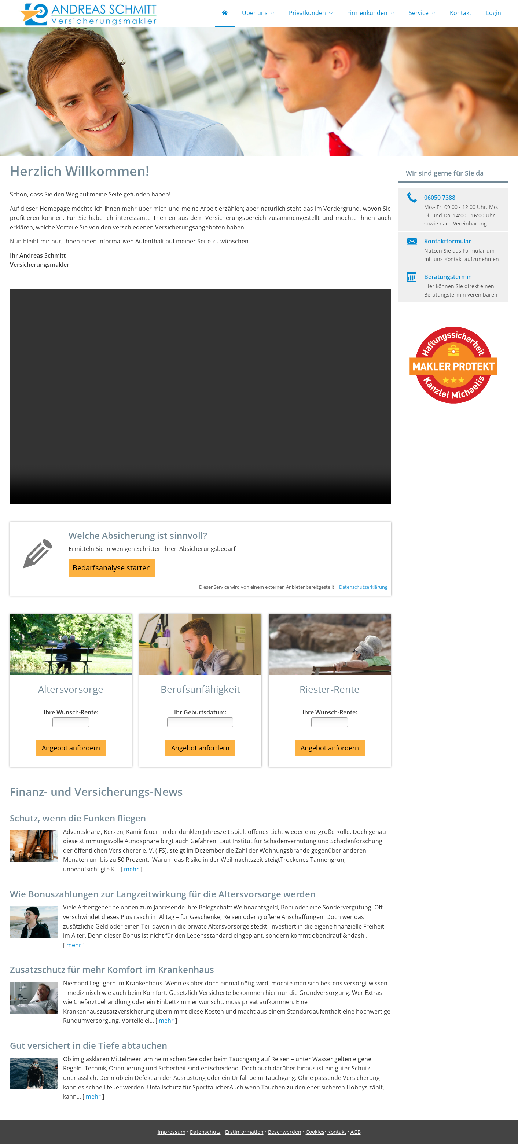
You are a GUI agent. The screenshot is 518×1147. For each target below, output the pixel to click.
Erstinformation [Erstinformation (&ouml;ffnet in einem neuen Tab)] (244, 1134)
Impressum (171, 1134)
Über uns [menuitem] (255, 14)
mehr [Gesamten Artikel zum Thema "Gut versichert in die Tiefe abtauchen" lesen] (93, 1099)
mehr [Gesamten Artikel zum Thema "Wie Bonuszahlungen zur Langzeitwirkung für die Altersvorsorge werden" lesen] (73, 948)
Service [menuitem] (419, 14)
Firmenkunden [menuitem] (367, 14)
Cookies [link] (315, 1134)
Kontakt (336, 1134)
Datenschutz (205, 1134)
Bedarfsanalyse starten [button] (116, 571)
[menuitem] (225, 14)
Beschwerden (284, 1134)
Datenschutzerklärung (363, 591)
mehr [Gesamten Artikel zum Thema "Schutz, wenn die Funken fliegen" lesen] (131, 872)
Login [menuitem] (493, 14)
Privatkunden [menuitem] (307, 14)
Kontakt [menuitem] (460, 14)
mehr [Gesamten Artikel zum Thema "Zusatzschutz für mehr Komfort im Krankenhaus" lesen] (166, 1024)
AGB (355, 1134)
